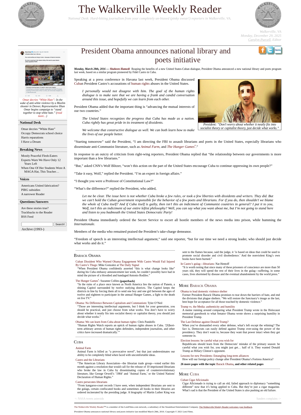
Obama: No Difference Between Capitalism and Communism (111, 303)
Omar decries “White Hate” (39, 99)
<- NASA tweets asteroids (89, 398)
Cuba (78, 83)
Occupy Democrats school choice (41, 133)
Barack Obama (203, 285)
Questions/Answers (34, 202)
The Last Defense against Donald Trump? (204, 321)
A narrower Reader (33, 194)
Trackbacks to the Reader (36, 212)
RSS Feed (27, 216)
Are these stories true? (34, 208)
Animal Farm (150, 147)
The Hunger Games (181, 147)
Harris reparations (32, 137)
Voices (24, 179)
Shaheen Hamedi (120, 68)
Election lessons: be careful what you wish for (207, 340)
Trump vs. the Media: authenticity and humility (208, 306)
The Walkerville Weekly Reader (149, 9)
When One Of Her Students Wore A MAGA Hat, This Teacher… (43, 169)
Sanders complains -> (268, 398)
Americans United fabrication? (40, 185)
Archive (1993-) (33, 229)
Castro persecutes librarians (91, 382)
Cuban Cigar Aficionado (195, 379)
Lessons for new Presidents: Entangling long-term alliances (215, 355)
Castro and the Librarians (90, 359)
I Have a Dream (31, 141)
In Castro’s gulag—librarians (197, 263)
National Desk (78, 18)
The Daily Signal (129, 265)
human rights (140, 83)
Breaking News (31, 149)
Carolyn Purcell (259, 40)
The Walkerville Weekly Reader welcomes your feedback (225, 407)
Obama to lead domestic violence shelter (204, 291)
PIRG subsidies (30, 189)
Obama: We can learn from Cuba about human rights (106, 321)
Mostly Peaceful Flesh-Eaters (39, 155)
